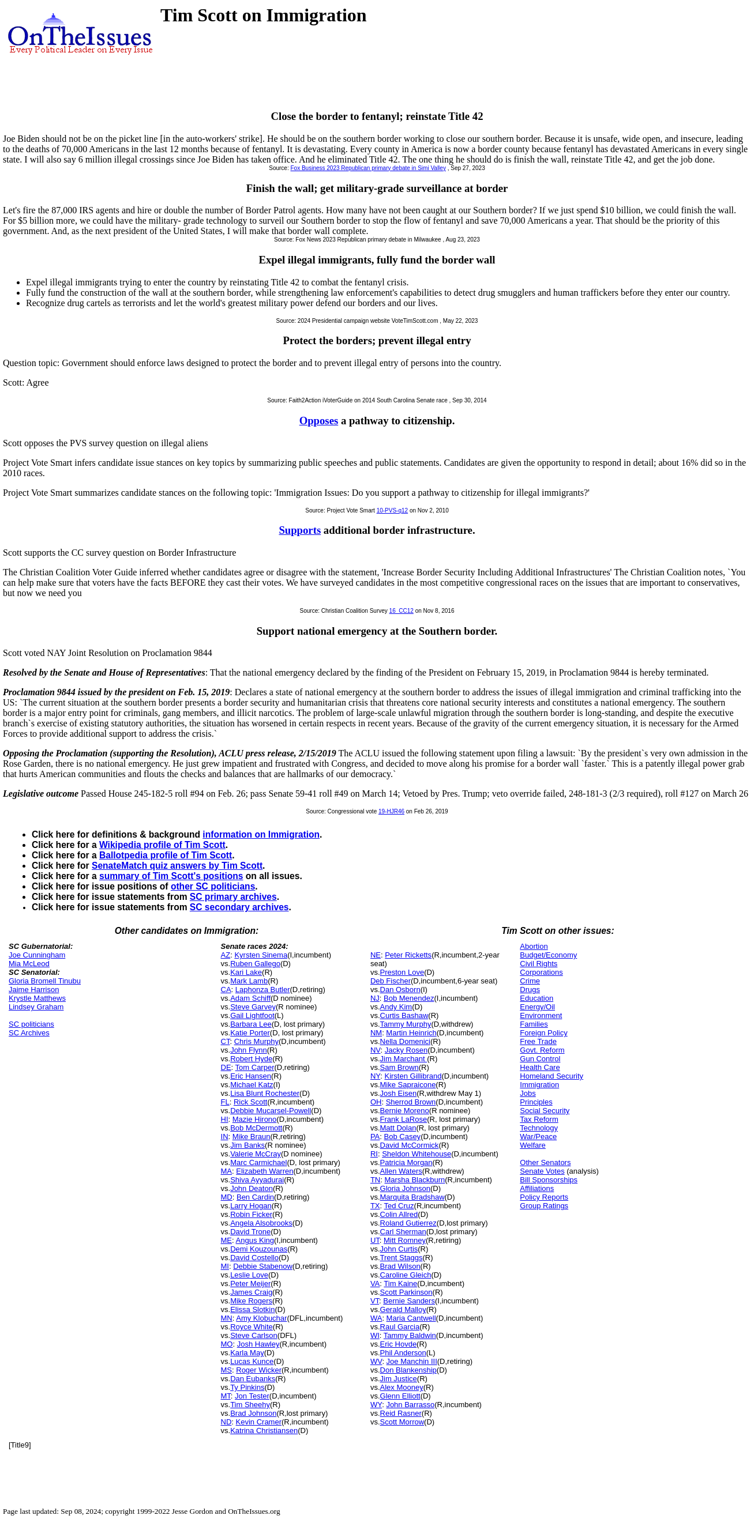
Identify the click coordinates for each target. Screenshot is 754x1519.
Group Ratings (544, 1205)
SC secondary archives (239, 907)
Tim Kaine (400, 1283)
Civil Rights (538, 963)
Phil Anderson (403, 1352)
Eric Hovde (398, 1344)
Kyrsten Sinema (260, 955)
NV (375, 1050)
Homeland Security (551, 1076)
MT (226, 1396)
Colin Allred (399, 1214)
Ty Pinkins (247, 1387)
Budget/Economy (548, 955)
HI (224, 1119)
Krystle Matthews (37, 998)
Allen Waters (401, 1171)
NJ (375, 998)
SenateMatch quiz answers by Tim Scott (177, 865)
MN (226, 1318)
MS (226, 1370)
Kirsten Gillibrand (412, 1076)
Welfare (533, 1145)
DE (226, 1067)
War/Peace (538, 1136)
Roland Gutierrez (408, 1223)
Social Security (544, 1110)
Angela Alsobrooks (261, 1223)
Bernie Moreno (404, 1110)
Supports (300, 530)
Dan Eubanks (252, 1378)
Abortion (533, 946)
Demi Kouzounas (258, 1249)
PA (375, 1136)
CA (226, 989)
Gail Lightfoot (252, 1015)
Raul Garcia (400, 1326)
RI (374, 1153)
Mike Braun (251, 1136)
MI (225, 1266)
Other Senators (545, 1162)
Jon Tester (252, 1396)
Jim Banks (247, 1145)
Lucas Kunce (251, 1361)
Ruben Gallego (255, 963)
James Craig (251, 1292)
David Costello (254, 1257)
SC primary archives (233, 897)
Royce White (251, 1326)
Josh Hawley (258, 1344)
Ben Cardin (255, 1197)
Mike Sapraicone (408, 1084)
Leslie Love (249, 1275)
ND (226, 1422)
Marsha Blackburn (414, 1179)
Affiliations (537, 1188)
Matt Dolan (398, 1128)
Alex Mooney (401, 1387)
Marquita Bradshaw (412, 1197)
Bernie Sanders (409, 1300)
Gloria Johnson (405, 1188)
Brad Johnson (253, 1413)
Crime (530, 981)
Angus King (255, 1240)
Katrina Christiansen (264, 1430)
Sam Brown (399, 1067)
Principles (536, 1102)
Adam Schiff (250, 998)
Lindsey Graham (36, 1006)
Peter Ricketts (408, 955)
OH (376, 1102)
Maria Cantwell (411, 1318)
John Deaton (251, 1188)
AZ (226, 955)
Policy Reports (544, 1197)
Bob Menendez (409, 998)
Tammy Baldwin (410, 1335)
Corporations (541, 972)
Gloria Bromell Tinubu (45, 981)
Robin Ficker (251, 1214)
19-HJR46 (391, 811)
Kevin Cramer (259, 1422)
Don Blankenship (408, 1370)
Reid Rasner (401, 1413)
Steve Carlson (253, 1335)
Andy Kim (396, 1006)
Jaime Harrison (34, 989)
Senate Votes (542, 1171)
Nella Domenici (405, 1041)
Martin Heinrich (411, 1032)
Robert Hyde (251, 1058)
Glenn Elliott (400, 1396)
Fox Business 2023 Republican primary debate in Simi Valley (368, 168)
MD (226, 1197)
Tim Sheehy (250, 1404)
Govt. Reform (542, 1050)
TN (375, 1179)
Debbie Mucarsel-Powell (270, 1110)
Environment (541, 1015)
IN (224, 1136)
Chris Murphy (256, 1041)
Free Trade (538, 1041)
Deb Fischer (390, 981)
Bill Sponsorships (548, 1179)
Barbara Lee (251, 1024)
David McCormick (409, 1145)
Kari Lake (246, 972)
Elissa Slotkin (252, 1309)
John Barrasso (410, 1404)
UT (375, 1240)
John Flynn (248, 1050)
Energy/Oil (537, 1006)
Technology (539, 1128)
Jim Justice (398, 1378)
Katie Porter (250, 1032)
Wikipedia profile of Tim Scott (162, 845)
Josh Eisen (398, 1093)
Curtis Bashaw (404, 1015)
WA (376, 1318)
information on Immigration (261, 834)
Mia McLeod (29, 963)
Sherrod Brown (411, 1102)
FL (225, 1102)
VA (375, 1283)
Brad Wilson (400, 1266)
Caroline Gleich (406, 1275)
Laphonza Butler (262, 989)
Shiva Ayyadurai (257, 1179)
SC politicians (31, 1024)
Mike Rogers (251, 1300)
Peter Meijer (250, 1283)
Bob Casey (402, 1136)
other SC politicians (213, 886)
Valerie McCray (255, 1153)
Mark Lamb (249, 981)
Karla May (247, 1352)
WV (376, 1361)
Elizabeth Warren (264, 1171)
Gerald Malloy (403, 1309)
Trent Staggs (401, 1257)
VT (374, 1300)
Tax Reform (539, 1119)
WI (375, 1335)
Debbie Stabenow (262, 1266)
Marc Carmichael (258, 1162)
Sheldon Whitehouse (416, 1153)
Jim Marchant (403, 1058)
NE (375, 955)
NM (376, 1032)
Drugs (530, 989)
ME (226, 1240)
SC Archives (29, 1032)
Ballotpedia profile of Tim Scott (165, 855)
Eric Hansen (250, 1076)
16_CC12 (401, 611)
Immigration (539, 1084)
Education (536, 998)
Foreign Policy (543, 1032)
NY (375, 1076)
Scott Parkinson (406, 1292)
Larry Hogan (251, 1205)
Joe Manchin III (412, 1361)
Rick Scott (251, 1102)
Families (533, 1024)
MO (227, 1344)
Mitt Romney (405, 1240)
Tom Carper (255, 1067)
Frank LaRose (403, 1119)
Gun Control (540, 1058)
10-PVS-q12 (392, 510)
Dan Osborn (400, 989)
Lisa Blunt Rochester (264, 1093)
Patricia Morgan (406, 1162)
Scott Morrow (402, 1422)
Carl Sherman (403, 1231)
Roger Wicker (259, 1370)
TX (375, 1205)
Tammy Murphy (406, 1024)
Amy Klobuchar (261, 1318)
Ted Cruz (399, 1205)
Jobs (527, 1093)
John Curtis (399, 1249)
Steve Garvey (253, 1006)
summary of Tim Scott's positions (171, 876)
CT (225, 1041)
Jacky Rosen (406, 1050)
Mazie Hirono (254, 1119)
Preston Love (402, 972)
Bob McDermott (256, 1128)
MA (226, 1171)
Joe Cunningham (37, 955)
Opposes (319, 420)
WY (376, 1404)
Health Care (540, 1067)
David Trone (250, 1231)
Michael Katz (251, 1084)
